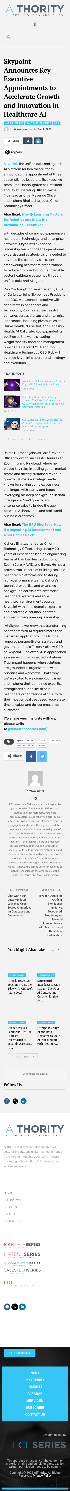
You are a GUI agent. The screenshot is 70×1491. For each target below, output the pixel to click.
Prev (11, 439)
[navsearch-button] (8, 38)
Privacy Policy (42, 1475)
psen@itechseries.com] (27, 729)
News (56, 123)
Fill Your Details (19, 1352)
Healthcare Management (38, 123)
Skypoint (10, 164)
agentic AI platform (25, 741)
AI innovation (55, 741)
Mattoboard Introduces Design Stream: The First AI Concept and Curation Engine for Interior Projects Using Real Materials (43, 401)
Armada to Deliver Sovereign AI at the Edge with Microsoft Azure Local (44, 382)
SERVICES (35, 1400)
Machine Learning (14, 123)
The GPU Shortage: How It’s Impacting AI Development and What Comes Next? (32, 529)
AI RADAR (35, 1393)
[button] (35, 24)
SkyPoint (42, 745)
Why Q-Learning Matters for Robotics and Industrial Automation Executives (33, 219)
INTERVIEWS (35, 1380)
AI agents (41, 741)
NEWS (35, 1373)
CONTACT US (35, 1414)
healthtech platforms (25, 745)
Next (26, 439)
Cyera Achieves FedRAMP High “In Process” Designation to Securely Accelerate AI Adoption (42, 423)
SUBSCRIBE (35, 1407)
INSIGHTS (35, 1387)
